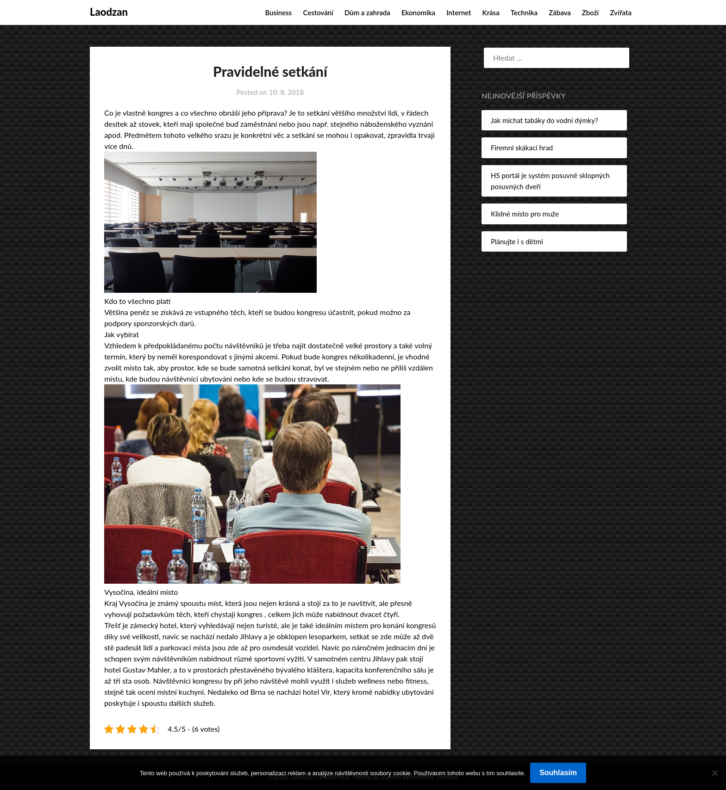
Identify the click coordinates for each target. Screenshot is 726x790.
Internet (458, 12)
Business (278, 12)
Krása (491, 12)
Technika (524, 12)
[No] (714, 773)
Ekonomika (418, 12)
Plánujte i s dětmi (517, 241)
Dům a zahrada (367, 12)
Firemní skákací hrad (522, 147)
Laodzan (109, 12)
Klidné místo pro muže (525, 214)
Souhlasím (558, 773)
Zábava (560, 12)
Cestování (318, 12)
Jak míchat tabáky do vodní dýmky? (544, 120)
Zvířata (621, 12)
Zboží (590, 12)
